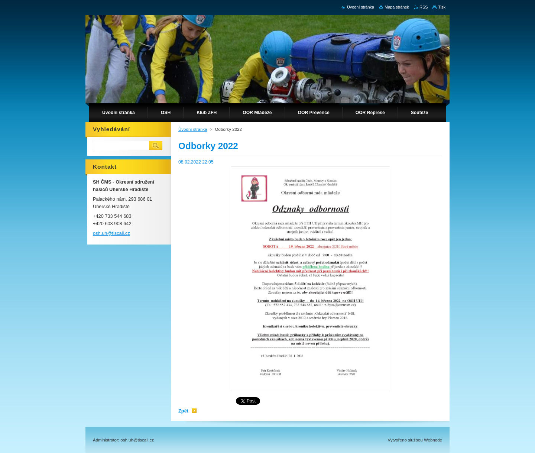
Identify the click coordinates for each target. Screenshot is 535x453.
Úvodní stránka (192, 129)
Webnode (433, 440)
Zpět (183, 411)
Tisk (441, 7)
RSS (423, 7)
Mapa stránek (397, 7)
